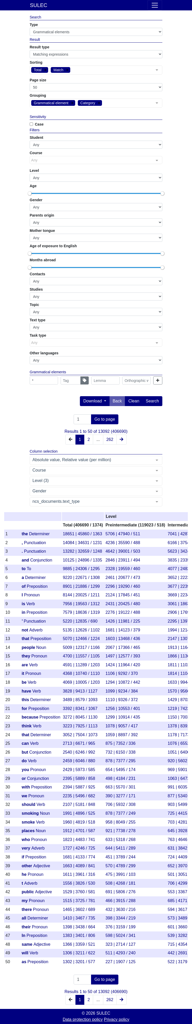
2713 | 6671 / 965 (79, 743)
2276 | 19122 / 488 (122, 612)
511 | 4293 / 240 (120, 953)
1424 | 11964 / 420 (122, 665)
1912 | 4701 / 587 (79, 831)
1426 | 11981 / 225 (122, 621)
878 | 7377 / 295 (120, 761)
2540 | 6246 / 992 (79, 752)
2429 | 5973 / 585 (79, 769)
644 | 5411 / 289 (120, 848)
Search (152, 401)
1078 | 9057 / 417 (121, 726)
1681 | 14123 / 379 (122, 630)
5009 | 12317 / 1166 (81, 647)
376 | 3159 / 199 (120, 927)
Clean (133, 401)
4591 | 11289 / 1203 (81, 665)
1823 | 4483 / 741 (79, 839)
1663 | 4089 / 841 (79, 866)
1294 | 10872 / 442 (122, 682)
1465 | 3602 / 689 (79, 909)
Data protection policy (83, 1019)
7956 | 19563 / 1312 (81, 604)
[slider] (29, 193)
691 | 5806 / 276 (120, 892)
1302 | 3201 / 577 (79, 962)
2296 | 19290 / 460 (122, 586)
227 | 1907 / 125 (120, 962)
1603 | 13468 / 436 (122, 638)
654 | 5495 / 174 (120, 769)
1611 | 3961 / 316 (79, 874)
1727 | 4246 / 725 (79, 848)
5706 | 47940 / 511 (122, 534)
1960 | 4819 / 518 (79, 822)
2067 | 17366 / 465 (122, 647)
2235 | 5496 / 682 (79, 796)
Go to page (104, 419)
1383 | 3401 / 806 (79, 935)
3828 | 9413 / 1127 (80, 691)
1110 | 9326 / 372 (121, 699)
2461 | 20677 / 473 (122, 577)
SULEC (38, 5)
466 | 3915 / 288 (120, 900)
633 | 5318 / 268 (120, 839)
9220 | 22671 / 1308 (81, 577)
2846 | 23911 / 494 (122, 560)
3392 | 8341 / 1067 (80, 708)
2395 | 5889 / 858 (79, 778)
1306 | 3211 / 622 (79, 953)
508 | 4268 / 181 (120, 883)
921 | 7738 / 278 (120, 831)
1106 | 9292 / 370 (121, 673)
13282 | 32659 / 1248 (82, 551)
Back (117, 401)
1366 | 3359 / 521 (79, 944)
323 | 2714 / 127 (120, 944)
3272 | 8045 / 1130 (80, 717)
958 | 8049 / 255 (120, 822)
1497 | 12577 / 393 (122, 656)
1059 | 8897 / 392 (121, 735)
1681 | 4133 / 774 (79, 857)
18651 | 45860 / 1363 (82, 534)
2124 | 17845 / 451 (122, 595)
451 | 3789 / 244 (120, 857)
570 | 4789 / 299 (120, 866)
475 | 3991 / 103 (120, 874)
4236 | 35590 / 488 (122, 542)
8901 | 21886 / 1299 (81, 586)
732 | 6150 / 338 (120, 752)
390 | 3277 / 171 (120, 796)
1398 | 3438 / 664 (79, 927)
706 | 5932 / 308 (120, 804)
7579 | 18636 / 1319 (81, 612)
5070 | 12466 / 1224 (81, 638)
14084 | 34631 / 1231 (82, 542)
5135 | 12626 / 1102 (81, 630)
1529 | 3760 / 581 (79, 892)
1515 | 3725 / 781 (79, 900)
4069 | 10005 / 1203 (81, 682)
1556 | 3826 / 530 (79, 883)
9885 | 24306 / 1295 (81, 568)
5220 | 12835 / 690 (80, 621)
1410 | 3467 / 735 (79, 918)
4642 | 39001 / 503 (122, 551)
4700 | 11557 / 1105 (81, 656)
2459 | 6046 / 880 (79, 761)
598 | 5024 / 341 (120, 935)
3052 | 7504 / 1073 (80, 735)
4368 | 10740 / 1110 (81, 673)
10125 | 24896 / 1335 (82, 560)
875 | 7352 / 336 (120, 743)
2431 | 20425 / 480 (122, 604)
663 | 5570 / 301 (120, 787)
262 (109, 439)
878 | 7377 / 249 (120, 813)
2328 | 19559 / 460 (122, 568)
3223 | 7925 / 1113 (80, 726)
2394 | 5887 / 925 (79, 787)
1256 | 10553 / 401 (122, 708)
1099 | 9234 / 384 (121, 691)
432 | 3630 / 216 (120, 909)
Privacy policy (116, 1019)
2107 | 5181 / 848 (79, 804)
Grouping (38, 95)
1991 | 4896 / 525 (79, 813)
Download (93, 401)
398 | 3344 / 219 (120, 918)
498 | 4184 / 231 (120, 778)
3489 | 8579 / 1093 (80, 699)
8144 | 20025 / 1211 (81, 595)
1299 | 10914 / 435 (122, 717)
